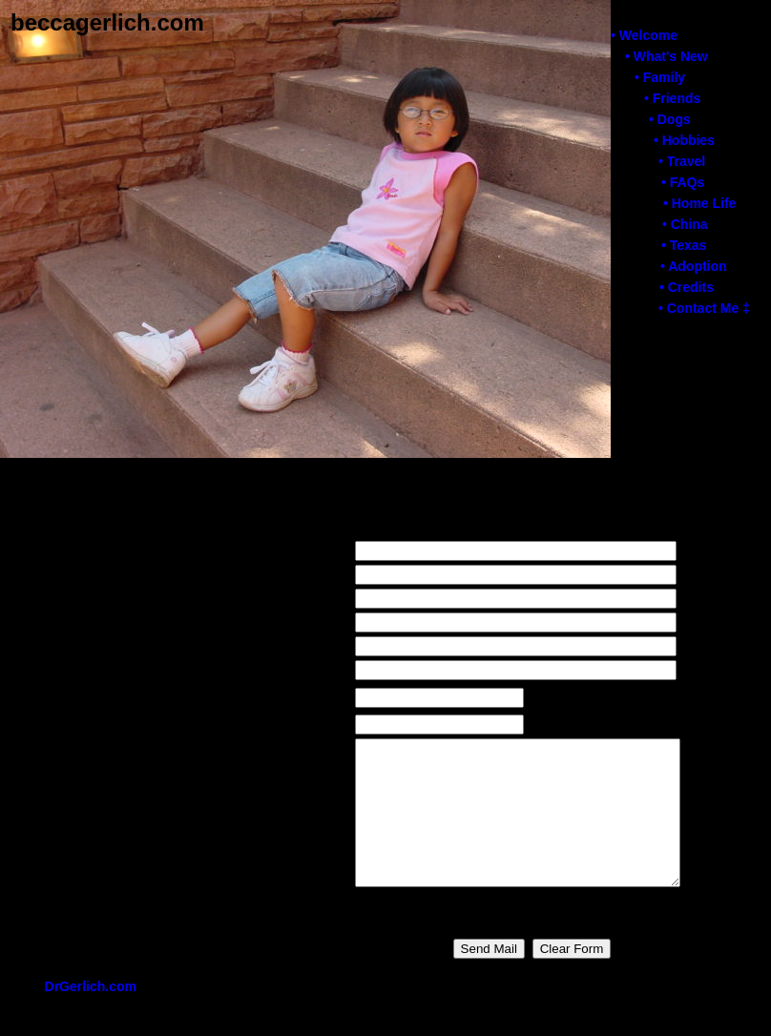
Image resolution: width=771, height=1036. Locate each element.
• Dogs (669, 119)
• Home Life (698, 203)
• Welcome (643, 35)
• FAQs (681, 182)
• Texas (682, 245)
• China (684, 224)
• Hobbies (683, 140)
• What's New (665, 56)
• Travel (680, 161)
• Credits (685, 287)
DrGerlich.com (90, 1015)
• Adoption (692, 266)
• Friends (671, 98)
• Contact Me (703, 308)
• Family (659, 77)
